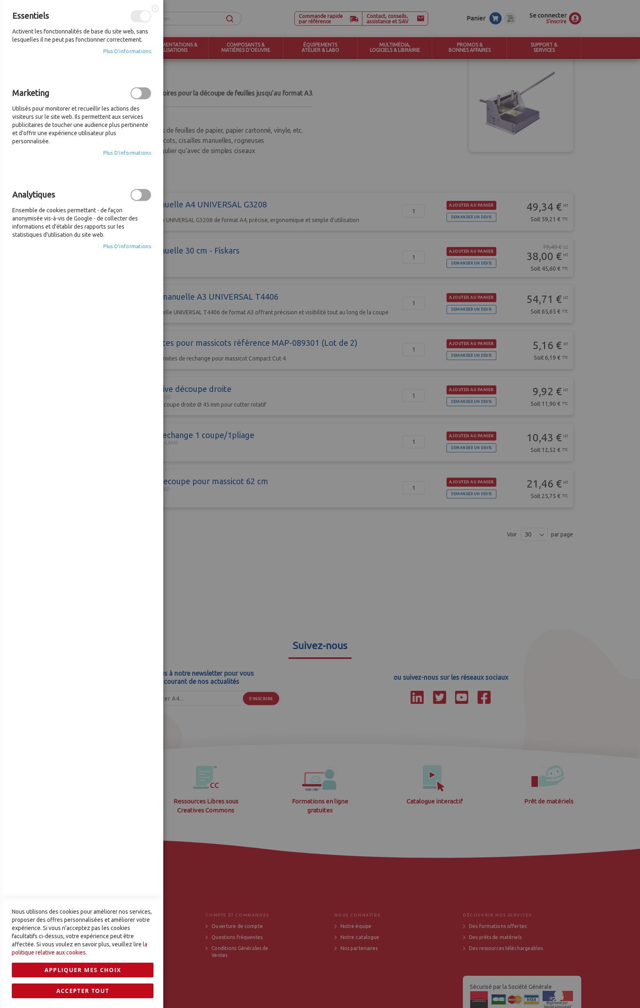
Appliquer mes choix (82, 657)
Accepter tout (82, 677)
